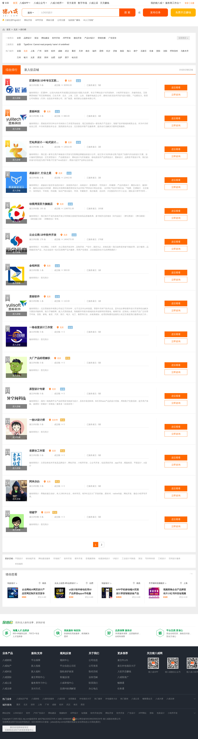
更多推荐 (122, 653)
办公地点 (93, 688)
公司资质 (93, 665)
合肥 (53, 57)
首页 (8, 29)
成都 (60, 51)
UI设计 (116, 558)
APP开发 (39, 20)
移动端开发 (31, 558)
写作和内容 (150, 558)
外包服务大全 (111, 699)
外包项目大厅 (85, 699)
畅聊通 (120, 683)
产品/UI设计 (89, 38)
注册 (192, 3)
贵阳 (158, 51)
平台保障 (35, 660)
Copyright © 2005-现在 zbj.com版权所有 (19, 719)
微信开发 (78, 38)
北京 (16, 29)
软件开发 (56, 38)
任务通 (120, 688)
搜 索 (127, 12)
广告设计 (131, 713)
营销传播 (102, 38)
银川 (26, 57)
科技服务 (19, 564)
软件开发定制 (96, 713)
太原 (32, 57)
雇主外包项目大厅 (126, 665)
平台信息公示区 (68, 665)
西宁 (67, 57)
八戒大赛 (159, 699)
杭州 (53, 51)
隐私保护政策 (67, 671)
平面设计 (19, 558)
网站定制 (6, 713)
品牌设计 (28, 38)
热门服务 (98, 699)
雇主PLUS (122, 660)
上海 (32, 51)
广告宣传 (112, 38)
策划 (36, 38)
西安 (39, 57)
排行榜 (23, 29)
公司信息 (93, 660)
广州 (39, 51)
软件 (28, 713)
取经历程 (93, 671)
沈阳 (165, 51)
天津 (81, 51)
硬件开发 (79, 558)
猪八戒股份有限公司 (112, 719)
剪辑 (151, 713)
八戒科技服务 (48, 699)
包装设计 (161, 713)
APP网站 (142, 713)
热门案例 (124, 699)
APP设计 (74, 713)
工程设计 (162, 558)
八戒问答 (61, 699)
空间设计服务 (174, 558)
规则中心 (64, 660)
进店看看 (175, 87)
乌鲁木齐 (185, 51)
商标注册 (50, 20)
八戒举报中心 (67, 683)
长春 (151, 51)
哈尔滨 (75, 57)
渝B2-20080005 (65, 719)
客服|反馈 (65, 677)
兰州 (19, 57)
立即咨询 (175, 94)
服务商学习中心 (39, 683)
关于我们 (94, 653)
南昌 (122, 51)
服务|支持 (36, 653)
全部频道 (72, 699)
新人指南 (35, 665)
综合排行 (11, 69)
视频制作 (63, 713)
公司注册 (61, 20)
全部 (19, 38)
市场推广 (57, 558)
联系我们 (93, 683)
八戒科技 (7, 671)
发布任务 (155, 12)
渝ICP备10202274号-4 (47, 719)
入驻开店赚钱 (124, 671)
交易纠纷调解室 (68, 688)
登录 (187, 3)
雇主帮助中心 (38, 677)
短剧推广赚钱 (74, 20)
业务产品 (7, 653)
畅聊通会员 (147, 699)
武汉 (67, 51)
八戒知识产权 (22, 699)
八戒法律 (7, 688)
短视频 (84, 713)
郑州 (46, 57)
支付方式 (35, 688)
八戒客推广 (123, 677)
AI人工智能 (88, 20)
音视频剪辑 (90, 558)
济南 (115, 51)
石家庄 (144, 51)
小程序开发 (173, 713)
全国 (19, 51)
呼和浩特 (174, 51)
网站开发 (28, 20)
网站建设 (45, 38)
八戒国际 (7, 677)
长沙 (108, 51)
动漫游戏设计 (104, 558)
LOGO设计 (18, 713)
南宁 (136, 51)
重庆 (74, 51)
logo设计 (17, 20)
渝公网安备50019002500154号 (87, 718)
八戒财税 (7, 660)
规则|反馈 (65, 653)
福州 (94, 51)
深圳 (46, 51)
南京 (87, 51)
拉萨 (60, 57)
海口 (129, 51)
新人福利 (35, 671)
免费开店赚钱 (183, 12)
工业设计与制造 (128, 558)
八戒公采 (7, 683)
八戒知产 (7, 665)
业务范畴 (93, 677)
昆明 (101, 51)
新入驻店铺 (31, 69)
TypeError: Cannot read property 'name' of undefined (46, 44)
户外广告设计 (39, 713)
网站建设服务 (44, 558)
